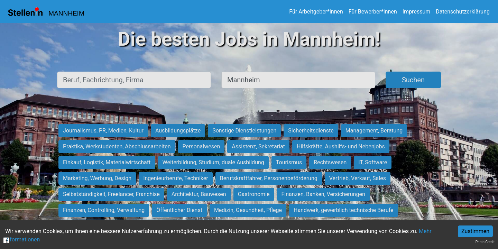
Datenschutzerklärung (463, 11)
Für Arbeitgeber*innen (316, 11)
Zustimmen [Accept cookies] (475, 231)
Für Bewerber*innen (373, 11)
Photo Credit (485, 242)
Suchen (413, 80)
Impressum (417, 11)
